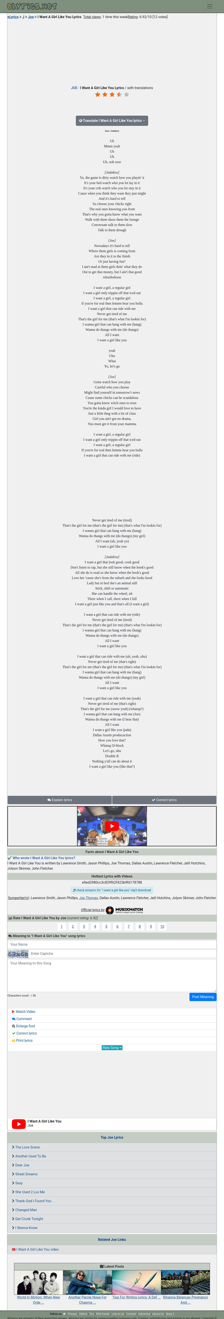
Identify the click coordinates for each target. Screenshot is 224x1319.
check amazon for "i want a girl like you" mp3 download (112, 890)
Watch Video (23, 1012)
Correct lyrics (164, 800)
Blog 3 (170, 1314)
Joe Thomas (88, 898)
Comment (22, 1019)
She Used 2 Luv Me (28, 1192)
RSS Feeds (103, 1314)
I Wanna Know (24, 1228)
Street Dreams (24, 1174)
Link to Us (118, 1314)
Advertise (144, 1314)
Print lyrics (22, 1040)
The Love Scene (26, 1147)
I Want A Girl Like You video (35, 1249)
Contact (131, 1314)
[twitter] (64, 1314)
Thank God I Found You (31, 1201)
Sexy (17, 1183)
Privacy (72, 1314)
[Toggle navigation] (210, 6)
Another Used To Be (29, 1156)
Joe (31, 17)
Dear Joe (20, 1165)
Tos (91, 1314)
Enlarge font (23, 1026)
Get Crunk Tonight (27, 1219)
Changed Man (24, 1210)
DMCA (83, 1314)
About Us (158, 1314)
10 (162, 926)
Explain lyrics (59, 800)
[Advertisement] (112, 51)
